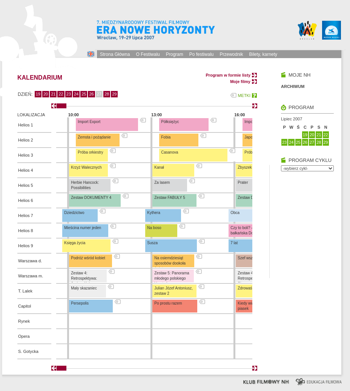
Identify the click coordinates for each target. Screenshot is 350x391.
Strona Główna (115, 54)
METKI (244, 95)
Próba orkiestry (90, 152)
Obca (234, 213)
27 (312, 142)
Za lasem (162, 182)
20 (45, 94)
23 (68, 94)
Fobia (165, 137)
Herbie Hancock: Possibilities (85, 185)
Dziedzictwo (74, 213)
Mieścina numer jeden (82, 228)
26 (91, 94)
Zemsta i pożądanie (94, 137)
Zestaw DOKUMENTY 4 (91, 198)
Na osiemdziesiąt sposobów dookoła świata (170, 263)
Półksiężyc (170, 122)
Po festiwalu (201, 54)
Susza (152, 243)
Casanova (169, 152)
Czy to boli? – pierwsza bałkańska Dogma (249, 230)
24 (76, 94)
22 (60, 94)
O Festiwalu (148, 54)
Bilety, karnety (263, 54)
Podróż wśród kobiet (88, 258)
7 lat (234, 243)
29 (114, 94)
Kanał (159, 167)
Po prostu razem (168, 303)
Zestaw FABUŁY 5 (169, 198)
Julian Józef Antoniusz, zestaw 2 (173, 291)
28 (106, 94)
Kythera (153, 213)
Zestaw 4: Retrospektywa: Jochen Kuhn (84, 278)
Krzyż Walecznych (86, 167)
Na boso (154, 228)
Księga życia (74, 243)
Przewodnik (231, 54)
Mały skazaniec (84, 288)
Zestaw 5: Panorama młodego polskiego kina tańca (171, 278)
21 (53, 94)
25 (83, 94)
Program (174, 54)
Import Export (89, 122)
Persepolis (80, 303)
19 (38, 94)
